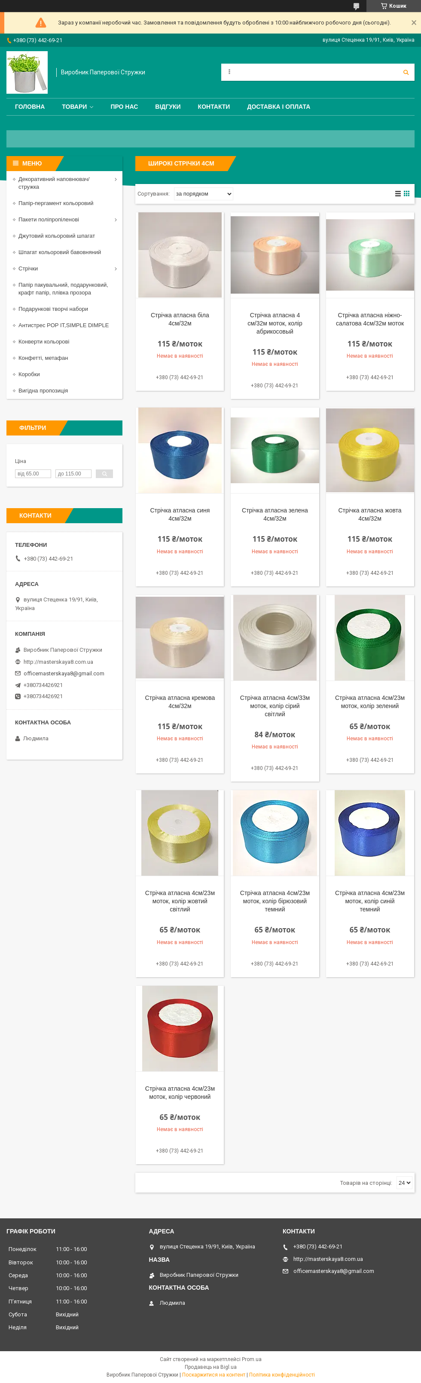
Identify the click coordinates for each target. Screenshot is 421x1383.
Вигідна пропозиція (43, 390)
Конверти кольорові (43, 341)
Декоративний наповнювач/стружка (53, 183)
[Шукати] (406, 72)
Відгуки (167, 106)
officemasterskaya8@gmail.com (64, 673)
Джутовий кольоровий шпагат (56, 236)
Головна (30, 106)
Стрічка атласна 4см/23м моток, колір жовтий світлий (180, 901)
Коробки (29, 374)
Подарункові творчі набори (53, 309)
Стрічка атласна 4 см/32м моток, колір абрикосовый (274, 323)
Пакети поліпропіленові (48, 219)
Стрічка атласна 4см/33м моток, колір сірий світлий (275, 706)
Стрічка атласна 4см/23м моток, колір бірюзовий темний (275, 901)
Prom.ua (252, 1359)
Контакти (214, 106)
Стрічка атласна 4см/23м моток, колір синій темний (370, 901)
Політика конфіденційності (282, 1375)
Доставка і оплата (278, 106)
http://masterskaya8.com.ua (58, 662)
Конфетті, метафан (43, 358)
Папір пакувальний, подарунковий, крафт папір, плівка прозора (63, 289)
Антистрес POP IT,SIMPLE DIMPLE (63, 325)
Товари (74, 106)
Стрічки (28, 268)
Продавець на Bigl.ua (211, 1367)
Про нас (124, 106)
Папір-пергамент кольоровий (55, 203)
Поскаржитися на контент (213, 1375)
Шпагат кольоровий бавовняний (59, 252)
